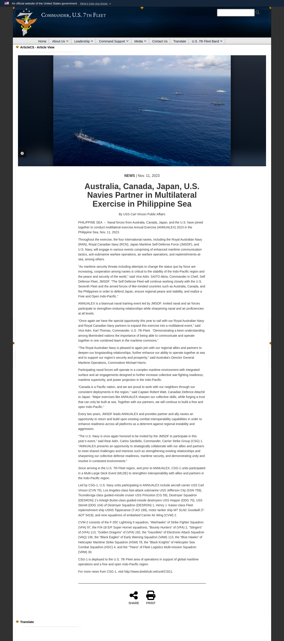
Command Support (114, 41)
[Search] (236, 12)
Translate (179, 41)
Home (42, 41)
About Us (60, 41)
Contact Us (160, 41)
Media (140, 41)
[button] (96, 3)
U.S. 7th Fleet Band (207, 41)
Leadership (83, 41)
